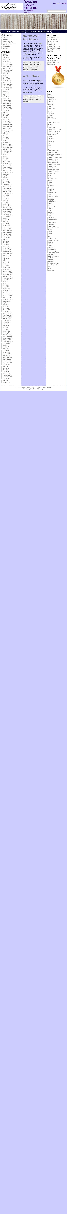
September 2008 (8, 377)
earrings (50, 138)
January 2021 (7, 123)
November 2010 (7, 338)
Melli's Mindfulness (53, 62)
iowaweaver (51, 43)
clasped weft (52, 119)
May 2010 (5, 348)
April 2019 (6, 160)
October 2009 (7, 361)
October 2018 (7, 170)
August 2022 (6, 89)
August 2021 (6, 110)
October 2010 (7, 340)
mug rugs (51, 200)
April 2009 (6, 371)
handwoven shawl (32, 66)
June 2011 (6, 326)
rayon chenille (52, 222)
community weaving (54, 122)
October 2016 (7, 213)
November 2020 (7, 126)
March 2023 (6, 79)
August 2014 (6, 259)
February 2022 (7, 100)
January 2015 (7, 250)
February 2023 (7, 80)
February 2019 (7, 163)
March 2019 (6, 162)
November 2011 (7, 317)
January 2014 (7, 271)
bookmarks (51, 108)
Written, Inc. (51, 64)
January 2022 (7, 102)
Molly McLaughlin (53, 196)
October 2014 (7, 255)
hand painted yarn (53, 150)
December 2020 (7, 125)
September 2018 (8, 172)
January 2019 (7, 165)
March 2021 (6, 119)
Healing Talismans (8, 41)
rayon (50, 221)
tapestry (50, 242)
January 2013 (7, 292)
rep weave (51, 224)
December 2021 (7, 103)
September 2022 (8, 87)
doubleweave (52, 134)
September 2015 (8, 236)
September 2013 (8, 278)
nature (50, 203)
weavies (50, 261)
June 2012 (6, 304)
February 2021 (7, 121)
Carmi (50, 112)
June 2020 (6, 135)
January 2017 (7, 207)
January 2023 (7, 82)
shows (50, 235)
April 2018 (6, 181)
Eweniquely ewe (53, 41)
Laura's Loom (52, 44)
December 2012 (7, 294)
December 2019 (7, 146)
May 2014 (5, 264)
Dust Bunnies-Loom (54, 39)
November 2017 (7, 190)
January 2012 (7, 313)
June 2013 (6, 283)
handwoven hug (53, 159)
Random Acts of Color (54, 46)
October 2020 (7, 128)
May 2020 (5, 137)
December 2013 (7, 273)
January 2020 (7, 144)
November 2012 (7, 296)
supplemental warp (53, 240)
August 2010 (6, 343)
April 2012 (6, 308)
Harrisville (51, 168)
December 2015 (7, 230)
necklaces (51, 205)
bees (49, 106)
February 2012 (7, 311)
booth (50, 110)
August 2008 (6, 378)
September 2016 (8, 214)
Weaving (5, 48)
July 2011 (5, 324)
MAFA (50, 191)
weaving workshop (53, 263)
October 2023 (7, 68)
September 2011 (8, 320)
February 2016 (7, 227)
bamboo (50, 101)
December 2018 (7, 167)
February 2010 (7, 354)
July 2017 (5, 197)
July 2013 (5, 281)
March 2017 (6, 204)
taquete (50, 244)
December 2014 (7, 251)
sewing (50, 229)
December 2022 (7, 84)
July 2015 (5, 239)
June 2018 (6, 177)
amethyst (51, 97)
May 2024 (5, 56)
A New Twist (31, 76)
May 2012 (5, 306)
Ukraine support (53, 251)
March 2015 (6, 246)
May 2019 (5, 158)
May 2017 (5, 200)
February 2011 (7, 333)
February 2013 (7, 290)
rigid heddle (51, 226)
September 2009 (8, 363)
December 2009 (7, 357)
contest (50, 124)
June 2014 (6, 262)
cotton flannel (52, 127)
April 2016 (6, 223)
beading (25, 64)
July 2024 (5, 54)
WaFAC (50, 258)
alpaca (50, 96)
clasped (50, 117)
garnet (50, 149)
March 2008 (6, 382)
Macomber (26, 68)
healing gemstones (53, 170)
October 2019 (7, 149)
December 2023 (7, 65)
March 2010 (6, 352)
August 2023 (6, 72)
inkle (49, 175)
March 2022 (6, 98)
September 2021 (8, 109)
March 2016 (6, 225)
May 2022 (5, 95)
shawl (50, 231)
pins (49, 215)
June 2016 (6, 220)
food (49, 145)
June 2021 (6, 114)
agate (50, 94)
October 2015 (7, 234)
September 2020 (8, 130)
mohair (50, 194)
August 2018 (6, 174)
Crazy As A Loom (53, 37)
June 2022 (6, 93)
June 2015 (6, 241)
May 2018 (5, 179)
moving (50, 198)
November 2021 (7, 105)
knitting (50, 182)
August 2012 (6, 301)
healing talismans (53, 171)
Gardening (6, 39)
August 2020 (6, 132)
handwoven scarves (34, 98)
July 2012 (5, 303)
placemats (51, 217)
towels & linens (52, 247)
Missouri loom (52, 192)
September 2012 (8, 299)
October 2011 (7, 318)
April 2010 (6, 350)
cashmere (51, 113)
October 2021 (7, 107)
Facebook (51, 142)
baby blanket (52, 99)
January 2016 (7, 229)
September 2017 (8, 193)
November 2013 (7, 274)
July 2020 (5, 133)
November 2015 (7, 232)
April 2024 (6, 58)
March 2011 (6, 331)
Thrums (50, 51)
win (49, 267)
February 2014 (7, 269)
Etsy (49, 140)
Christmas (51, 115)
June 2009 (6, 368)
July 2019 (5, 154)
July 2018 (5, 176)
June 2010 (6, 347)
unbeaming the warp (54, 252)
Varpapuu (51, 254)
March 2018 (6, 183)
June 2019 (6, 156)
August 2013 (6, 280)
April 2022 (6, 96)
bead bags (51, 103)
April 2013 (6, 287)
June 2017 (6, 199)
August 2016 (6, 216)
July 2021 (5, 112)
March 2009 (6, 373)
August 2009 (6, 364)
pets (49, 210)
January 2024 (7, 63)
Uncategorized (7, 46)
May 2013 (5, 285)
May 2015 (5, 243)
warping (50, 259)
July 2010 (5, 345)
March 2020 (6, 140)
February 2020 (7, 142)
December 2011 (7, 315)
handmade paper (53, 152)
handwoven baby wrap (55, 157)
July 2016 (5, 218)
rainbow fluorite (52, 219)
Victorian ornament (53, 256)
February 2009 (7, 375)
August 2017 (6, 195)
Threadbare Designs (54, 50)
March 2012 (6, 310)
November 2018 (7, 169)
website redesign (53, 265)
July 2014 (5, 260)
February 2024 (7, 61)
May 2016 (5, 221)
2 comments (33, 70)
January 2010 (7, 356)
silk (31, 68)
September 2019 (8, 151)
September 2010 (8, 341)
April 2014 (6, 266)
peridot (50, 208)
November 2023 (7, 66)
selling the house (53, 228)
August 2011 (6, 322)
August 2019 (6, 153)
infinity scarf (51, 173)
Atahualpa (41, 389)
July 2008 (5, 380)
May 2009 (5, 370)
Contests (5, 37)
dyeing (50, 136)
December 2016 (7, 209)
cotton (31, 64)
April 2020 (6, 139)
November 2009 (7, 359)
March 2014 (6, 267)
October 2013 (7, 276)
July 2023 (5, 73)
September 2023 (8, 70)
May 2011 (5, 327)
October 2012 (7, 297)
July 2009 (5, 366)
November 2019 (7, 147)
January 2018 (7, 186)
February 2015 (7, 248)
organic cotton (52, 207)
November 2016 (7, 211)
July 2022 (5, 91)
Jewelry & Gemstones (9, 43)
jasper (50, 177)
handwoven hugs (53, 161)
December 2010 (7, 336)
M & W (50, 187)
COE (49, 120)
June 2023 (6, 75)
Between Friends (53, 60)
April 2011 (6, 329)
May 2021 (5, 116)
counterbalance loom (54, 129)
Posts (54, 3)
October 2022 (7, 86)
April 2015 (6, 244)
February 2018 (7, 184)
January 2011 (7, 334)
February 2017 (7, 206)
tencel (25, 100)
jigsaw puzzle (52, 178)
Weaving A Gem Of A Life (32, 387)
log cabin (51, 185)
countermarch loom (54, 131)
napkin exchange (53, 201)
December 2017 (7, 188)
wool (49, 268)
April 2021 (6, 117)
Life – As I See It (7, 44)
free (49, 147)
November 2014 (7, 253)
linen (49, 184)
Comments (63, 3)
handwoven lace (53, 162)
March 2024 (6, 59)
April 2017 (6, 202)
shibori (50, 233)
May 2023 (5, 77)
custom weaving (53, 133)
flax (49, 143)
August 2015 (6, 237)
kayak (50, 180)
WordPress (33, 389)
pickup (50, 212)
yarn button (51, 270)
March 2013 (6, 288)
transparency (52, 249)
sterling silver (52, 238)
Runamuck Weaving (54, 48)
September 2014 (8, 257)
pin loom (50, 214)
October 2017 (7, 192)
